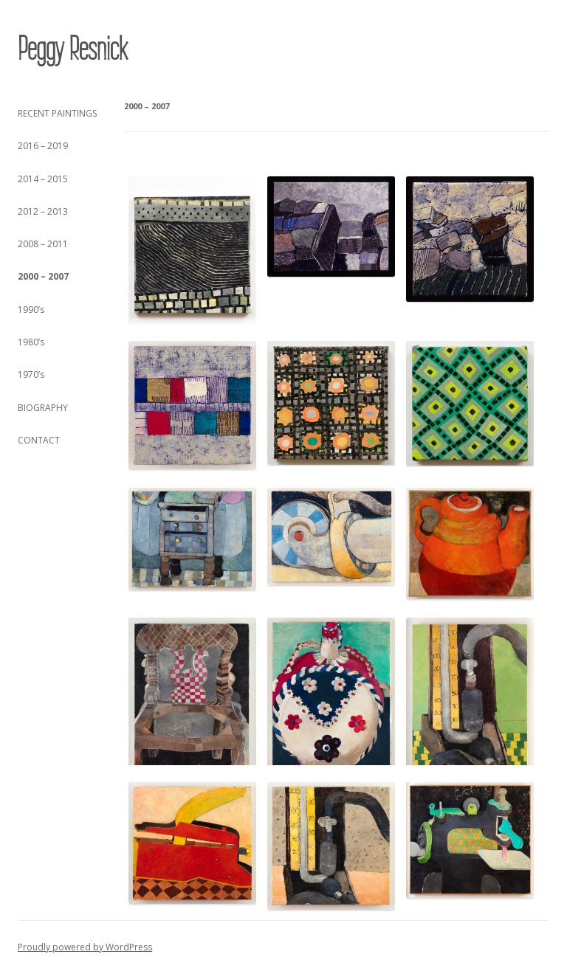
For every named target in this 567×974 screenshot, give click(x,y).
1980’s (31, 342)
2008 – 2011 (43, 244)
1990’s (31, 309)
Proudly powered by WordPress (85, 947)
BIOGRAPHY (43, 407)
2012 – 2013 (43, 211)
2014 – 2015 (43, 179)
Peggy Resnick (72, 48)
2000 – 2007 (43, 276)
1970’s (31, 374)
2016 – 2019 (43, 145)
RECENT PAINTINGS (57, 113)
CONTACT (39, 440)
